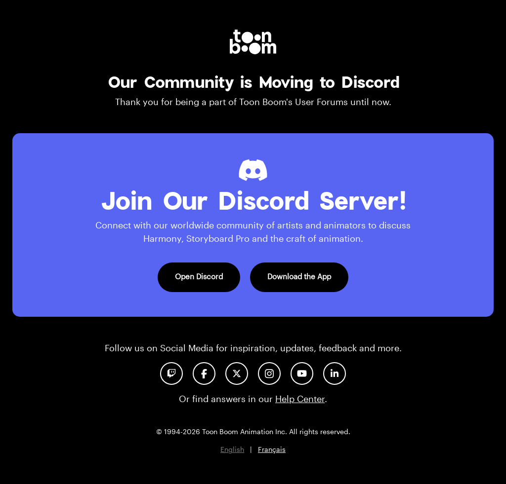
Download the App (299, 276)
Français (272, 449)
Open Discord (199, 276)
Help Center (300, 398)
